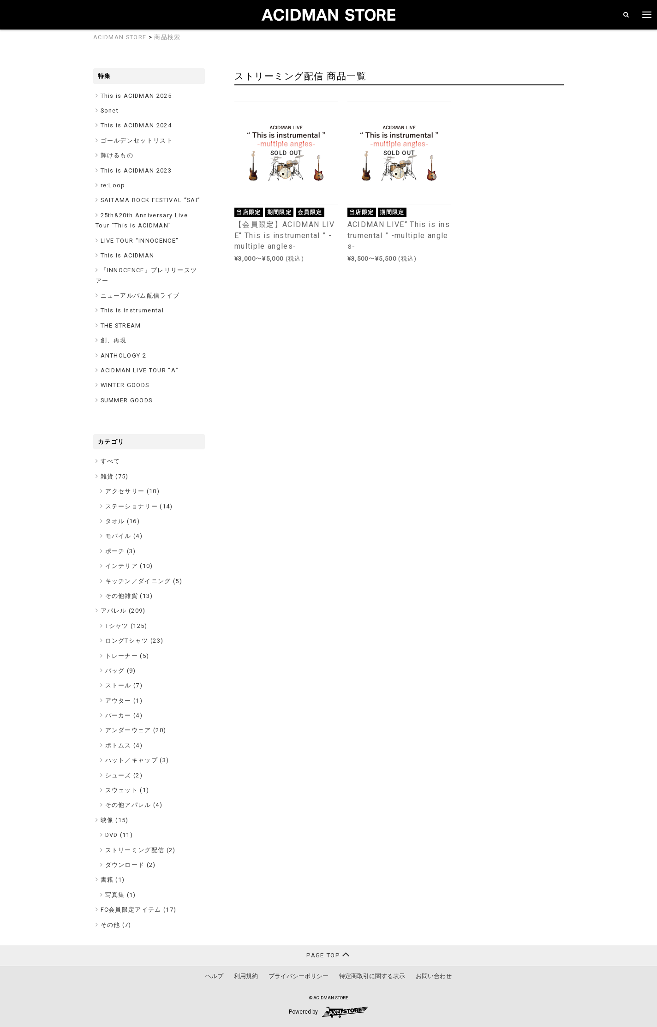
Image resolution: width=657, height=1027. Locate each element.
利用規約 (246, 976)
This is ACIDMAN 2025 (136, 95)
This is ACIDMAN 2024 (136, 125)
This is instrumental (132, 310)
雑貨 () (115, 476)
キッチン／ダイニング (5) (144, 581)
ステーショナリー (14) (139, 506)
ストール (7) (124, 685)
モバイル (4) (124, 535)
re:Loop (113, 185)
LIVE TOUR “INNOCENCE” (140, 240)
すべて (110, 461)
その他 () (116, 924)
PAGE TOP (328, 954)
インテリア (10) (129, 565)
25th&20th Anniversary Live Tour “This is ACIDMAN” (142, 220)
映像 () (115, 820)
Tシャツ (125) (126, 625)
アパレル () (123, 610)
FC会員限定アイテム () (139, 909)
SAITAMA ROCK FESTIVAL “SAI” (151, 200)
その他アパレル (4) (134, 804)
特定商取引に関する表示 (372, 976)
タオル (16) (122, 521)
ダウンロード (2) (130, 864)
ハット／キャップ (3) (137, 760)
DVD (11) (119, 834)
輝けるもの (117, 155)
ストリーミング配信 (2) (140, 850)
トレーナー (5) (127, 655)
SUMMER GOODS (127, 400)
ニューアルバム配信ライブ (140, 295)
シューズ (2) (124, 775)
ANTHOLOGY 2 (124, 355)
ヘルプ (214, 976)
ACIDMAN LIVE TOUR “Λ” (140, 370)
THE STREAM (121, 325)
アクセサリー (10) (132, 491)
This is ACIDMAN (128, 255)
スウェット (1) (127, 790)
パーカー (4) (124, 715)
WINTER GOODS (125, 385)
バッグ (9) (120, 670)
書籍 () (113, 879)
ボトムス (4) (124, 745)
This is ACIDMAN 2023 (136, 170)
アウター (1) (124, 700)
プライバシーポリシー (298, 976)
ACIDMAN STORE (119, 37)
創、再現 (114, 340)
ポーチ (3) (120, 551)
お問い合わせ (434, 976)
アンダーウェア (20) (136, 730)
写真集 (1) (120, 894)
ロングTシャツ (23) (134, 640)
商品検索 (167, 37)
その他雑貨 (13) (129, 595)
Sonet (110, 110)
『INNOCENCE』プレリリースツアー (146, 275)
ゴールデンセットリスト (137, 140)
